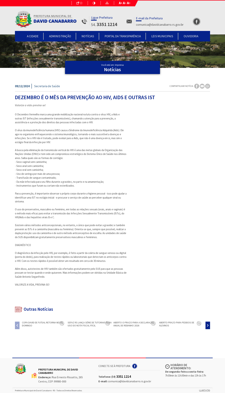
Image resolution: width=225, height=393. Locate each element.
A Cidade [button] (32, 36)
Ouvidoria (191, 36)
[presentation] (17, 325)
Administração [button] (60, 36)
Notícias (88, 36)
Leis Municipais (162, 36)
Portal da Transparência (123, 36)
